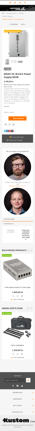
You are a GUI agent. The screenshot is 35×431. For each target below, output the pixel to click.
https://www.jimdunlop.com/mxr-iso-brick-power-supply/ (26, 234)
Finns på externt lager (14, 31)
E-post (12, 186)
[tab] (17, 219)
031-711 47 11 (21, 186)
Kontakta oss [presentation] (9, 224)
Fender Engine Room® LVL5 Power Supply (17, 287)
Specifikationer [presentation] (9, 219)
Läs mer (6, 106)
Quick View (13, 296)
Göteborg (8, 255)
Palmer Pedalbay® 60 (17, 345)
